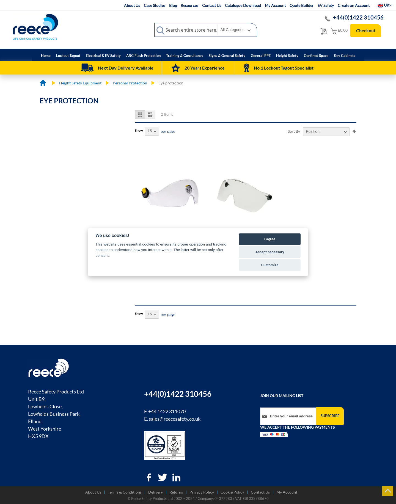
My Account (275, 5)
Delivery (155, 492)
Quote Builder (302, 5)
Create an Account (354, 5)
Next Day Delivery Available (125, 67)
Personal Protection (130, 83)
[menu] (198, 55)
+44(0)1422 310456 (358, 17)
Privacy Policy (201, 492)
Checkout (365, 30)
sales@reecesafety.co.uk (174, 419)
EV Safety (326, 5)
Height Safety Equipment (80, 83)
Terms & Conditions (125, 492)
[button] (385, 5)
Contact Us (211, 5)
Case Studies (154, 5)
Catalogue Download (243, 5)
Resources (189, 5)
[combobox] (205, 30)
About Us (132, 5)
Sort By (294, 131)
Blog (173, 5)
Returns (176, 492)
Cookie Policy (232, 492)
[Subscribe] (330, 416)
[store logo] (35, 26)
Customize (270, 265)
